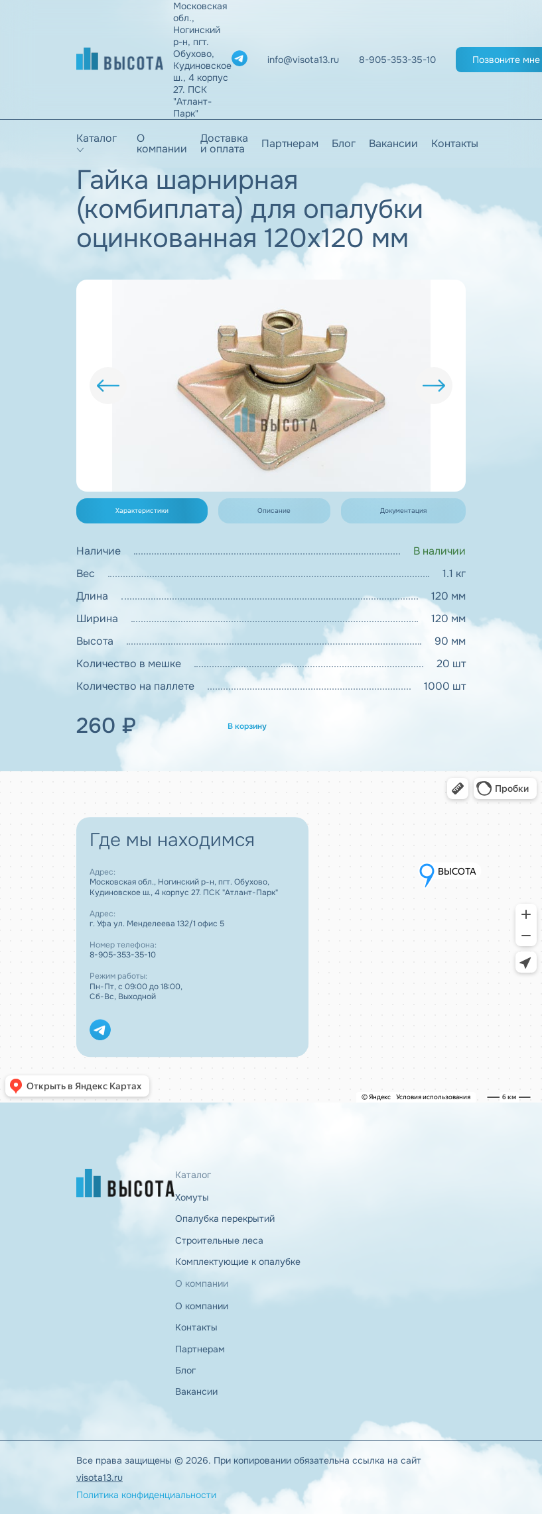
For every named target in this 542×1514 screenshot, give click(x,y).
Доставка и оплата (224, 143)
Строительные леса (219, 1240)
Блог (344, 143)
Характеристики (142, 510)
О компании (162, 143)
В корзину (247, 726)
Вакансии (393, 143)
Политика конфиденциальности (146, 1495)
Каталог (96, 138)
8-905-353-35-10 (123, 954)
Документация (403, 510)
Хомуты (192, 1197)
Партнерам (289, 143)
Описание (274, 510)
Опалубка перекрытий (225, 1218)
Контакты (454, 143)
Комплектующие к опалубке (238, 1262)
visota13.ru (99, 1478)
